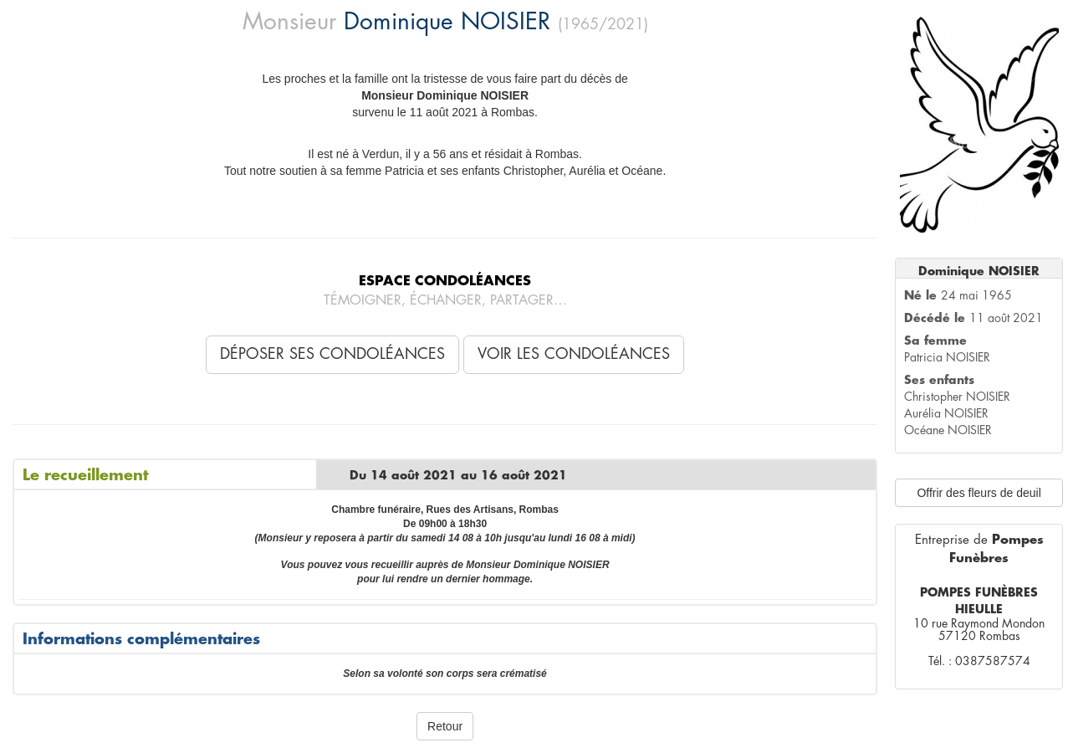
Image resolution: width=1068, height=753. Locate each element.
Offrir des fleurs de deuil (978, 492)
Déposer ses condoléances (332, 353)
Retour (444, 726)
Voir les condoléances (574, 353)
